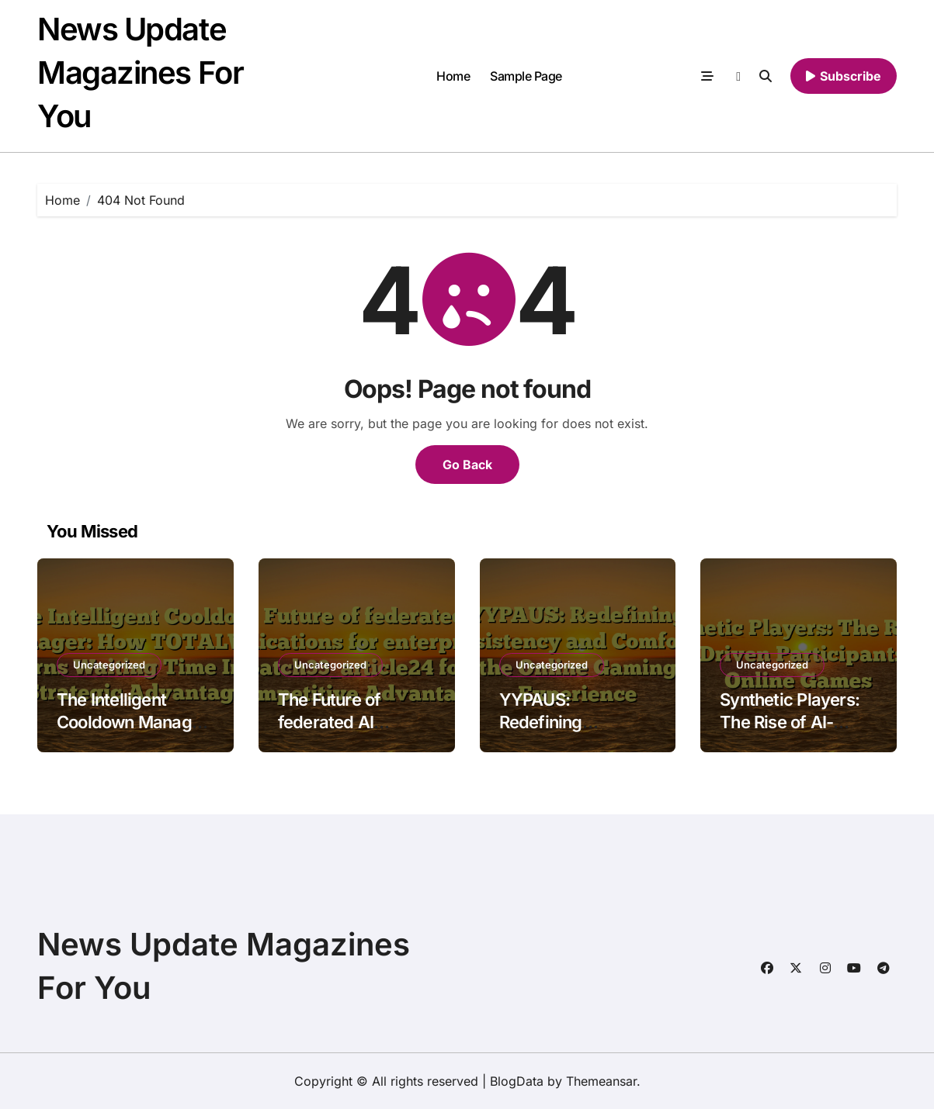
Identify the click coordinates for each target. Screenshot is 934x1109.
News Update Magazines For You (140, 72)
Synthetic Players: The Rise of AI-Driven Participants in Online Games (793, 732)
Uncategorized (109, 664)
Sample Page (526, 76)
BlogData (516, 1081)
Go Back (467, 464)
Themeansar (601, 1081)
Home (453, 76)
